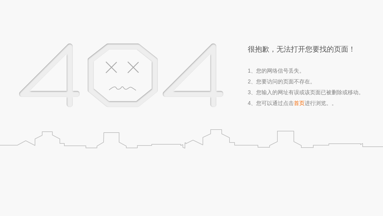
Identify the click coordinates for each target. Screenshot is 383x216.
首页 (299, 103)
